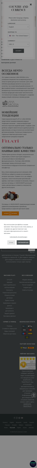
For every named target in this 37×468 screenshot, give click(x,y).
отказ (11, 242)
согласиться (23, 242)
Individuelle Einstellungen (18, 237)
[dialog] (18, 234)
